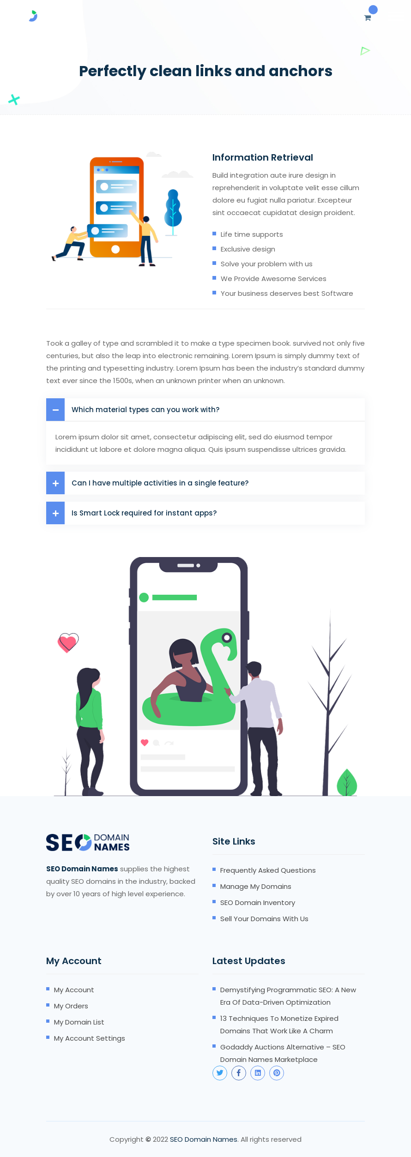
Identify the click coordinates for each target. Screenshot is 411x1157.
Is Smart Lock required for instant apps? (131, 513)
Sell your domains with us (264, 918)
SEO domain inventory (257, 902)
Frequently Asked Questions (268, 870)
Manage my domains (255, 886)
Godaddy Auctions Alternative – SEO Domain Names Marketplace (282, 1053)
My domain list (79, 1022)
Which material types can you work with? (132, 409)
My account (74, 990)
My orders (71, 1006)
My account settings (89, 1038)
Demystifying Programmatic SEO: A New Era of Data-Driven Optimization (288, 996)
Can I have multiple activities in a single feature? (147, 483)
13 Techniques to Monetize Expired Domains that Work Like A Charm (279, 1024)
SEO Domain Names (203, 1139)
